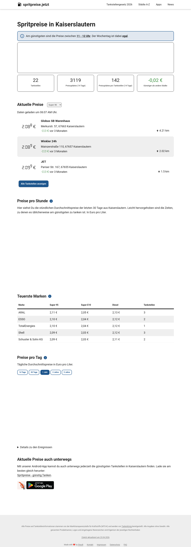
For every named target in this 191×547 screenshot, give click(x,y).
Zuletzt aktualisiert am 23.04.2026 (95, 537)
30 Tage (40, 372)
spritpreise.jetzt (33, 4)
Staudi (80, 545)
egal (125, 36)
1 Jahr (56, 372)
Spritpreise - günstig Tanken (34, 475)
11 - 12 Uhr (83, 36)
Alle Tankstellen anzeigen (33, 184)
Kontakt (90, 545)
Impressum (101, 545)
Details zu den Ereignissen (36, 447)
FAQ (125, 545)
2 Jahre (70, 372)
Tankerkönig (127, 526)
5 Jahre (86, 372)
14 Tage (24, 372)
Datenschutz (115, 545)
